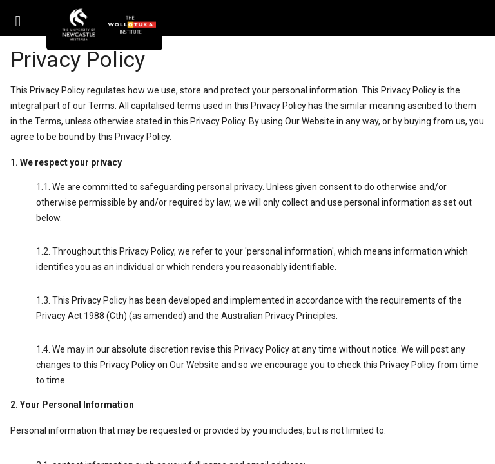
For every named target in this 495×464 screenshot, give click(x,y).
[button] (18, 18)
